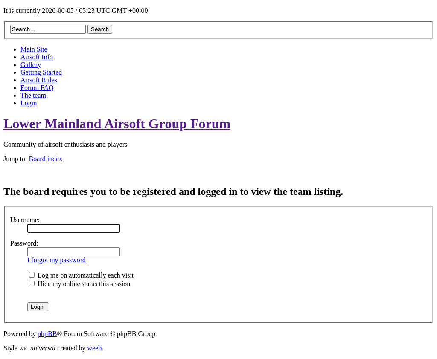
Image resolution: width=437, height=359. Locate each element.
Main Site (33, 49)
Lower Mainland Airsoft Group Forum (116, 123)
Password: (24, 243)
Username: (25, 219)
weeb (94, 348)
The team (33, 95)
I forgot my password (56, 259)
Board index (46, 158)
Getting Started (41, 72)
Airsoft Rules (38, 80)
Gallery (30, 64)
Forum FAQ (37, 87)
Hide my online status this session (79, 283)
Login (28, 103)
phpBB (47, 333)
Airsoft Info (36, 57)
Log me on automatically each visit (81, 275)
